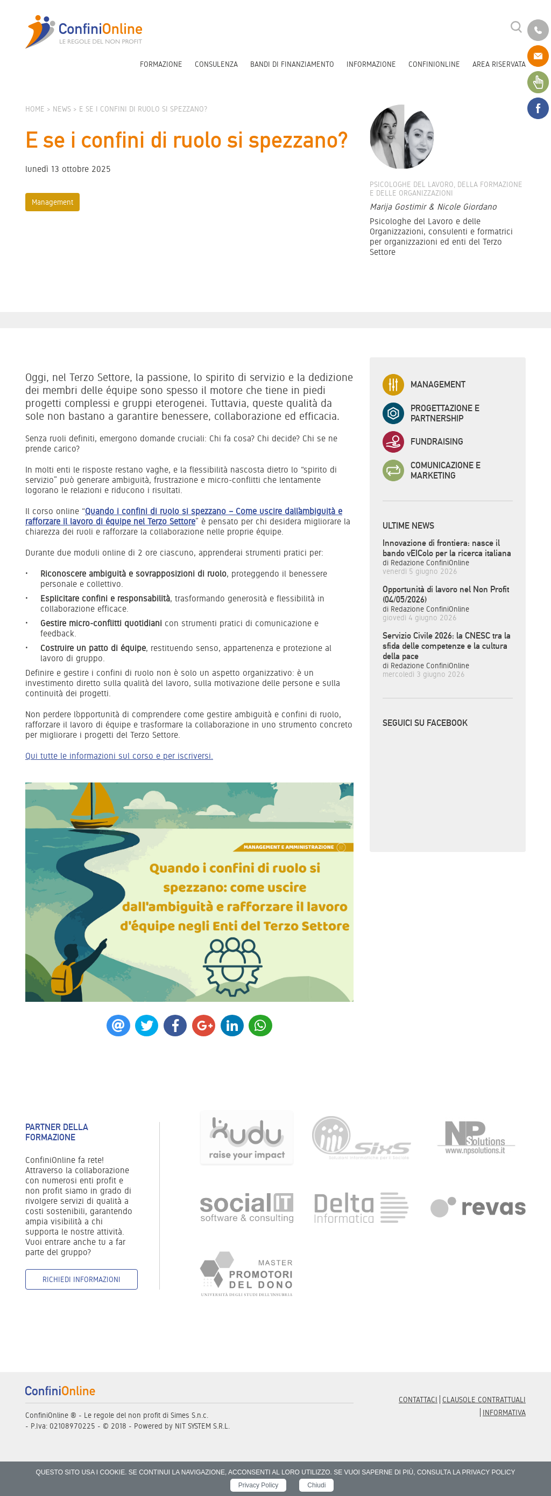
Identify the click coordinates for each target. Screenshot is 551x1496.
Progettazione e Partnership (431, 413)
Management (52, 202)
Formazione (161, 64)
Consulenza (216, 64)
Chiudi (316, 1485)
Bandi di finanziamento (292, 64)
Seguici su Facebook (425, 723)
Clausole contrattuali (484, 1399)
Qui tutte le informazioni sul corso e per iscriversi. (119, 756)
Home (35, 109)
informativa (504, 1412)
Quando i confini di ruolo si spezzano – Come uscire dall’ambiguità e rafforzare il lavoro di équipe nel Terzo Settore (183, 516)
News (62, 109)
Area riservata (499, 64)
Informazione (371, 64)
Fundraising (423, 442)
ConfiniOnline (434, 64)
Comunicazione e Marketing (432, 470)
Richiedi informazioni (82, 1279)
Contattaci (418, 1399)
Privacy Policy (258, 1485)
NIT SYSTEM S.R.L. (202, 1426)
